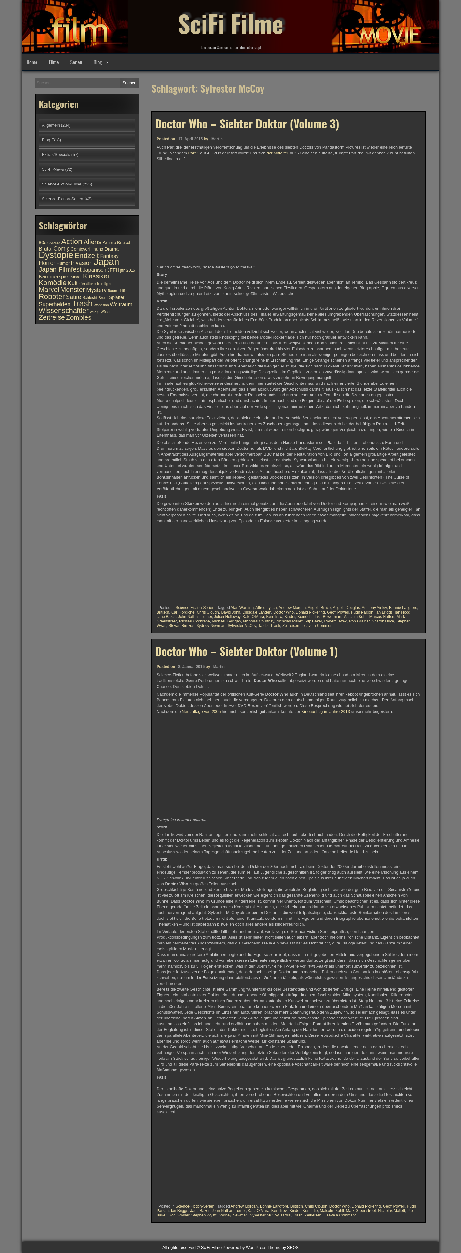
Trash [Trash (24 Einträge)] (82, 303)
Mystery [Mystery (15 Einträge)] (96, 289)
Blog (97, 62)
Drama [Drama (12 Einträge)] (111, 248)
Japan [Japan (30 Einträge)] (106, 261)
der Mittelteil (278, 153)
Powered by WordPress (244, 1247)
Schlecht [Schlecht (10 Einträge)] (89, 297)
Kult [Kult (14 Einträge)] (72, 283)
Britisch (163, 612)
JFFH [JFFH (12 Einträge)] (113, 270)
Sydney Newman (211, 625)
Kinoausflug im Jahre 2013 (326, 996)
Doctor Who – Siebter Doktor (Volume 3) (247, 123)
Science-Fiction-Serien (194, 608)
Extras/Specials (56, 154)
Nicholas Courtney (258, 621)
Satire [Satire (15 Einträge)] (73, 296)
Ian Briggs (384, 612)
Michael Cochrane (194, 621)
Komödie (304, 616)
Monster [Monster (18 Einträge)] (73, 289)
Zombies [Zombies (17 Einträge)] (78, 317)
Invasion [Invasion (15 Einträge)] (82, 263)
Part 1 (193, 153)
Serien (76, 62)
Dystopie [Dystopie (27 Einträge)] (56, 255)
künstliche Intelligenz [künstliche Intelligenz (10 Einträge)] (96, 284)
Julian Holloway (227, 616)
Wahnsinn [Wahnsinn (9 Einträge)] (101, 305)
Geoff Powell (338, 612)
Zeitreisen (290, 625)
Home (32, 62)
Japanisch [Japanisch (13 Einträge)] (94, 270)
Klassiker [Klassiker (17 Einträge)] (96, 276)
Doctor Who (283, 612)
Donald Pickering (310, 612)
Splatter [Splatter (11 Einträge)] (116, 297)
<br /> (176, 562)
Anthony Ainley (374, 608)
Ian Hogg (402, 612)
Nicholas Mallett (289, 621)
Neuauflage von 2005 (201, 996)
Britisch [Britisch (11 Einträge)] (124, 242)
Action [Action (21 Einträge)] (72, 241)
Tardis (263, 625)
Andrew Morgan (292, 608)
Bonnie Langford (403, 608)
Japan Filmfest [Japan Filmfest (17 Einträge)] (60, 269)
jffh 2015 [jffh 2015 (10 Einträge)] (127, 270)
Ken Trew (274, 616)
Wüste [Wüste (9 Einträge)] (105, 312)
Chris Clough (208, 612)
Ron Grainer (359, 621)
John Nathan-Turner (195, 616)
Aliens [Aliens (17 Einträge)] (92, 241)
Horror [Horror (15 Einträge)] (47, 263)
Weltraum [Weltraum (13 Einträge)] (121, 304)
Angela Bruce (319, 608)
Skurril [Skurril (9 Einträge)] (103, 298)
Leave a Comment (318, 625)
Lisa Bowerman (328, 616)
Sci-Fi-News (53, 169)
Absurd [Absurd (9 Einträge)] (54, 243)
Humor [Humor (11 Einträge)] (62, 263)
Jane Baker (166, 616)
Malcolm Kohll (355, 616)
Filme (54, 62)
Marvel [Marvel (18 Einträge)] (49, 289)
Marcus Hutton (381, 616)
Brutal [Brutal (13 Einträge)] (46, 248)
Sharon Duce (383, 621)
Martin (217, 139)
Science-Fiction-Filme (61, 184)
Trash (275, 625)
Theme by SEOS (283, 1247)
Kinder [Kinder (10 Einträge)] (76, 277)
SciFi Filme (230, 22)
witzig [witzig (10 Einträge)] (94, 311)
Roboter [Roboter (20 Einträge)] (52, 296)
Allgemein (51, 125)
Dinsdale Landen (256, 612)
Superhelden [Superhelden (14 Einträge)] (54, 304)
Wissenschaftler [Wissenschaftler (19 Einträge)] (64, 311)
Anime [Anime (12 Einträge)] (109, 242)
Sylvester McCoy (242, 625)
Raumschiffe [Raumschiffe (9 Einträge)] (117, 291)
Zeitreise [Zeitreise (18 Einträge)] (52, 317)
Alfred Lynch (266, 608)
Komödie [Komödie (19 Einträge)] (53, 283)
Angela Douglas (346, 608)
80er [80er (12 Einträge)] (43, 242)
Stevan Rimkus (181, 625)
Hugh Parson (362, 612)
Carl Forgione (183, 612)
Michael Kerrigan (226, 621)
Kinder (289, 616)
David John (230, 612)
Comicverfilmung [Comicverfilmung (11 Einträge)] (87, 249)
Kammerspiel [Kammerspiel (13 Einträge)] (54, 276)
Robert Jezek (335, 621)
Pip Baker (313, 621)
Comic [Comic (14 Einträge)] (61, 248)
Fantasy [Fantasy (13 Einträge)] (109, 256)
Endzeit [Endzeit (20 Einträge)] (87, 255)
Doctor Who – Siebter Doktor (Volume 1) (246, 936)
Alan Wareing (242, 608)
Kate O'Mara (253, 616)
